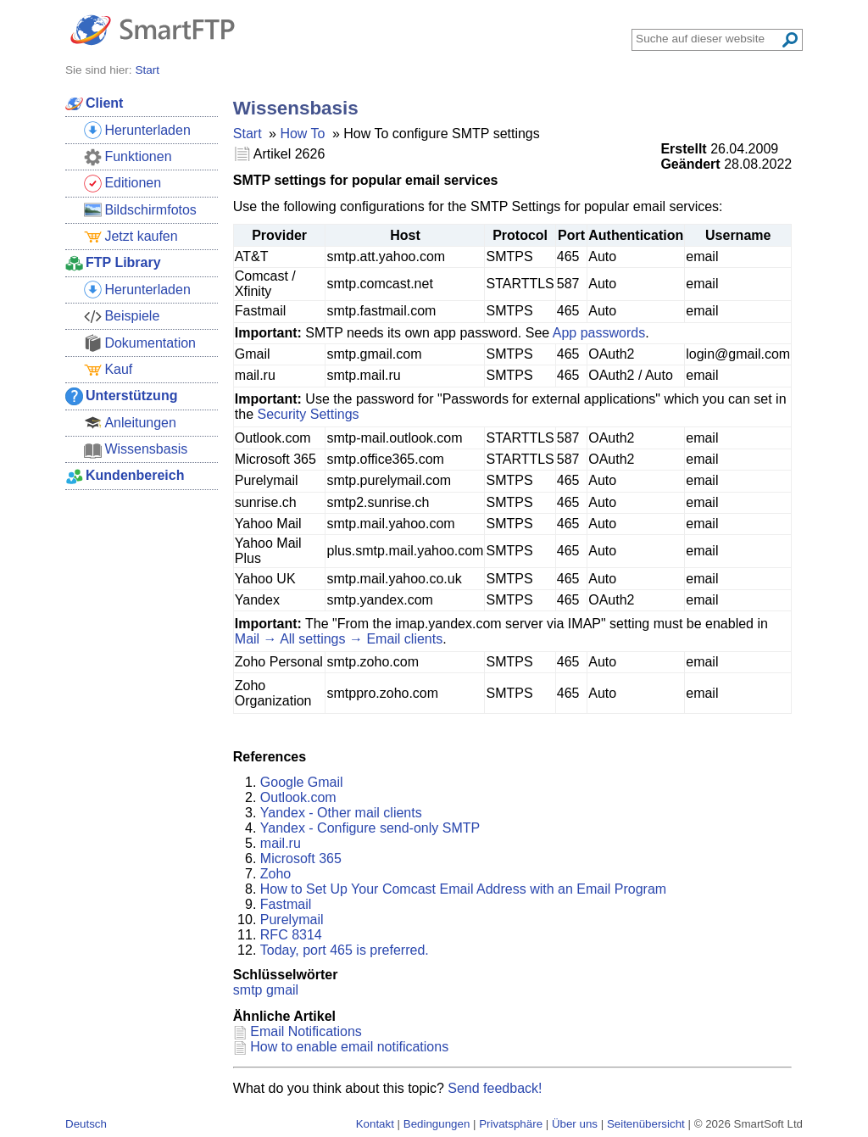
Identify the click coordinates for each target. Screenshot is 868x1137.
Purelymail (292, 919)
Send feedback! (495, 1088)
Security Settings (308, 414)
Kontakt (375, 1123)
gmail (282, 990)
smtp (248, 990)
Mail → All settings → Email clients (338, 639)
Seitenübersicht (646, 1123)
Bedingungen (436, 1123)
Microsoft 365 (301, 858)
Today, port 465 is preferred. (344, 950)
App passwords (599, 333)
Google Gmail (301, 782)
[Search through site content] (708, 38)
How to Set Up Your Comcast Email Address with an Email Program (463, 889)
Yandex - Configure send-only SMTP (370, 828)
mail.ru (280, 843)
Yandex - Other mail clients (341, 812)
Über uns (575, 1123)
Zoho (275, 874)
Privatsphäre (510, 1123)
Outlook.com (298, 797)
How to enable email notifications (349, 1046)
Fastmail (285, 904)
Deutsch (86, 1123)
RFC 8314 (291, 935)
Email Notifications (306, 1031)
